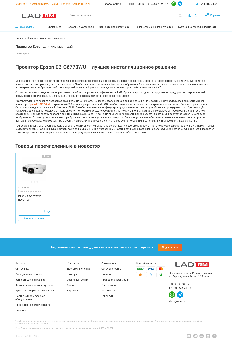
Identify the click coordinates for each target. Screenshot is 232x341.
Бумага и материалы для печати (34, 290)
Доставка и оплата (40, 4)
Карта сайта (74, 290)
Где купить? (21, 4)
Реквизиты (108, 290)
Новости (107, 274)
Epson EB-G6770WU (40, 104)
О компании (109, 263)
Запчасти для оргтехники (30, 279)
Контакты (73, 263)
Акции (55, 4)
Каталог (20, 263)
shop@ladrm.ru (113, 4)
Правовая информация (115, 279)
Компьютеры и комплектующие (34, 285)
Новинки (20, 310)
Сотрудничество (111, 268)
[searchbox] (125, 15)
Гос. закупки (109, 285)
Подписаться (170, 247)
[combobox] (125, 15)
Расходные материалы (29, 274)
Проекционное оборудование (32, 304)
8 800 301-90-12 (135, 4)
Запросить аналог (34, 218)
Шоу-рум (65, 4)
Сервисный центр (81, 4)
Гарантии (107, 296)
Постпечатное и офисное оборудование (30, 298)
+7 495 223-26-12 (158, 4)
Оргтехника (22, 268)
